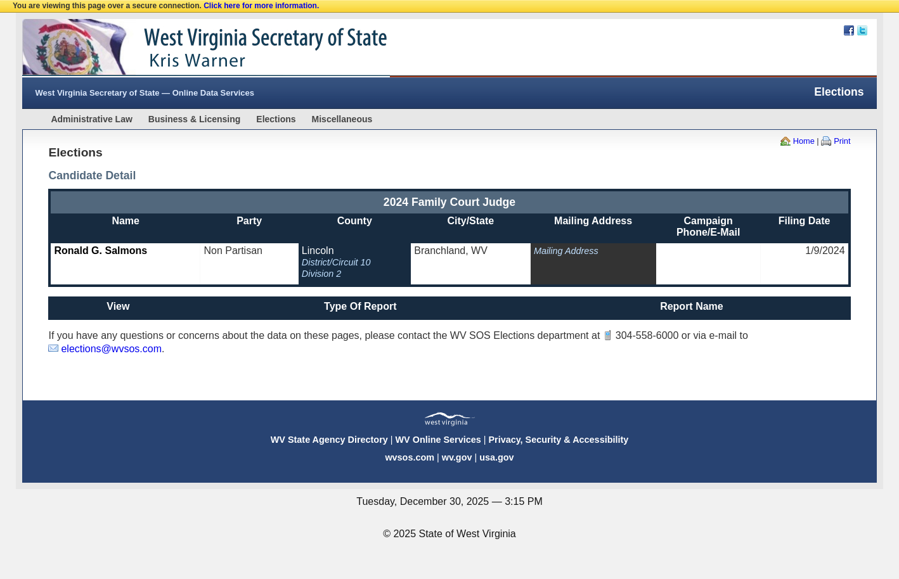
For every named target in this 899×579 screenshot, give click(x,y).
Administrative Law (91, 119)
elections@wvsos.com (111, 348)
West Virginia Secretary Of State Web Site (185, 48)
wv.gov (457, 457)
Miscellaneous (342, 119)
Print (842, 141)
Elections (275, 119)
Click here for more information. (261, 5)
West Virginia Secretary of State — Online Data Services (144, 93)
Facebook (849, 30)
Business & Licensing (194, 119)
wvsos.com (409, 457)
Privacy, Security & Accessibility (558, 440)
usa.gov (496, 457)
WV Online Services (438, 440)
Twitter (862, 30)
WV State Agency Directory (329, 440)
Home (804, 141)
